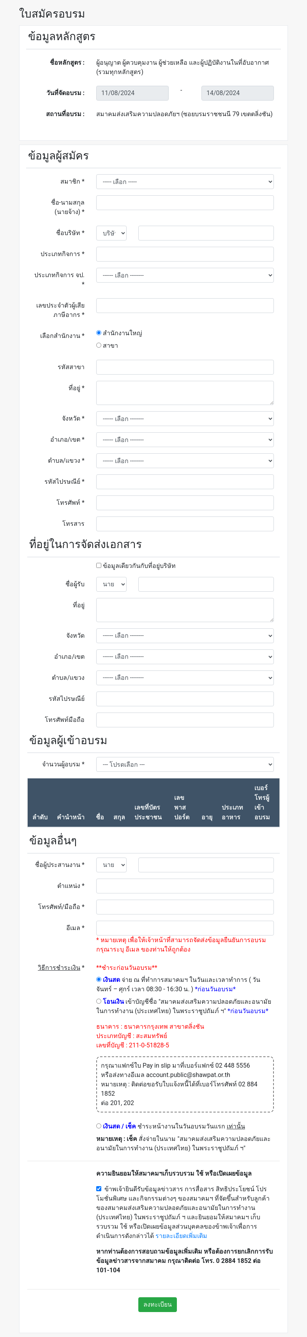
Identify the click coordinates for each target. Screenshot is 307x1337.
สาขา (107, 345)
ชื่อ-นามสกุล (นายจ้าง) (68, 207)
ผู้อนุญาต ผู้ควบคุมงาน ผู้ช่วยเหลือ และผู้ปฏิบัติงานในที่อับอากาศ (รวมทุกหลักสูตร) (182, 67)
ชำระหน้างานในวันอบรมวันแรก (170, 1126)
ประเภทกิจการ (63, 254)
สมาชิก (72, 181)
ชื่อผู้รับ (75, 584)
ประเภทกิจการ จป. (59, 279)
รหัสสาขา (71, 367)
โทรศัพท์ (70, 502)
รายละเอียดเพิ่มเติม (181, 1236)
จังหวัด (73, 418)
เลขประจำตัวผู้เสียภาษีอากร (60, 310)
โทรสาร (73, 523)
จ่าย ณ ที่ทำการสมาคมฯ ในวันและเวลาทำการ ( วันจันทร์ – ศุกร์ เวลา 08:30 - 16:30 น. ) (178, 984)
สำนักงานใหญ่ (119, 333)
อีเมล (75, 928)
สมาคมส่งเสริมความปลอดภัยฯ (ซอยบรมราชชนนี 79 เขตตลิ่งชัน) (184, 114)
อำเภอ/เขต (67, 439)
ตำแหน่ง (71, 886)
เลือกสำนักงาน (62, 336)
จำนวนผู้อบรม (63, 764)
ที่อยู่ (77, 388)
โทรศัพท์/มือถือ (61, 907)
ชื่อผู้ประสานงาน (60, 864)
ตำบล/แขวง (66, 460)
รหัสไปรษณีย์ (64, 481)
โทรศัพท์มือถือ (65, 719)
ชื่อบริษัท (70, 233)
